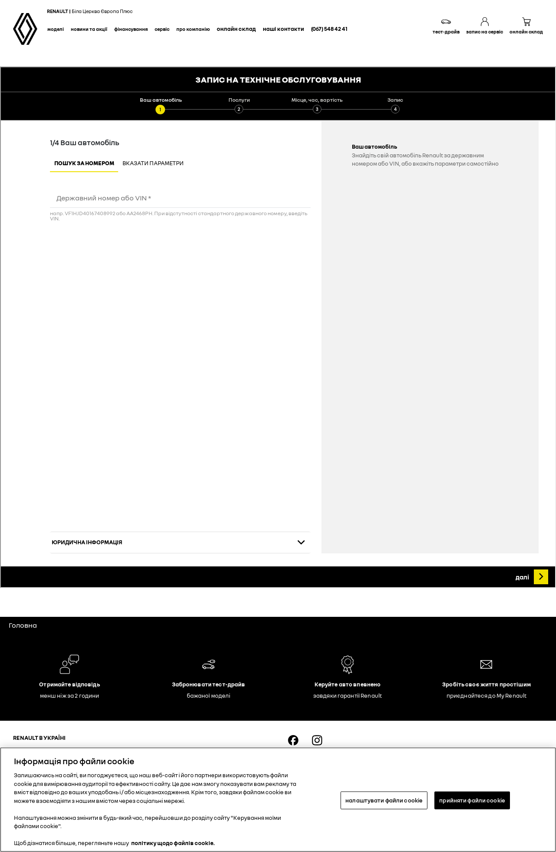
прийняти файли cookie (472, 799)
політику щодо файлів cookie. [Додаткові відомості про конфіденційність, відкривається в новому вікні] (173, 842)
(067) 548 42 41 (329, 28)
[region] (278, 799)
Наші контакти (283, 28)
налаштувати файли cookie (384, 799)
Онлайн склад (236, 28)
